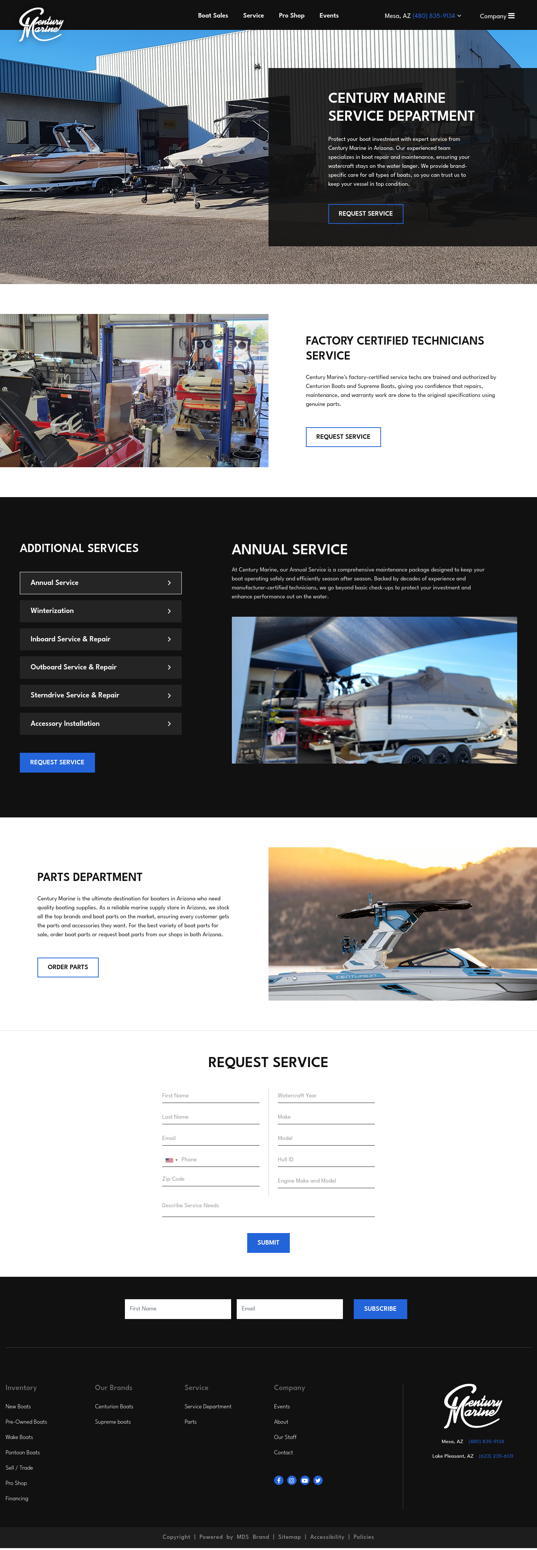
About (281, 1424)
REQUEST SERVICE (366, 214)
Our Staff (285, 1439)
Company (497, 16)
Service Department (208, 1409)
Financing (17, 1501)
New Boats (18, 1409)
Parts (191, 1424)
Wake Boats (19, 1439)
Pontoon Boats (23, 1455)
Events (282, 1409)
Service (253, 16)
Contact (283, 1455)
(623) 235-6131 (496, 1457)
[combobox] (171, 1162)
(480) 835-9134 (434, 16)
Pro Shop (16, 1485)
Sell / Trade (19, 1470)
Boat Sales (213, 16)
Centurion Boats (114, 1409)
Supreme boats (113, 1424)
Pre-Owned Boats (26, 1424)
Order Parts (68, 969)
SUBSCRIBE (380, 1311)
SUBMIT (269, 1245)
